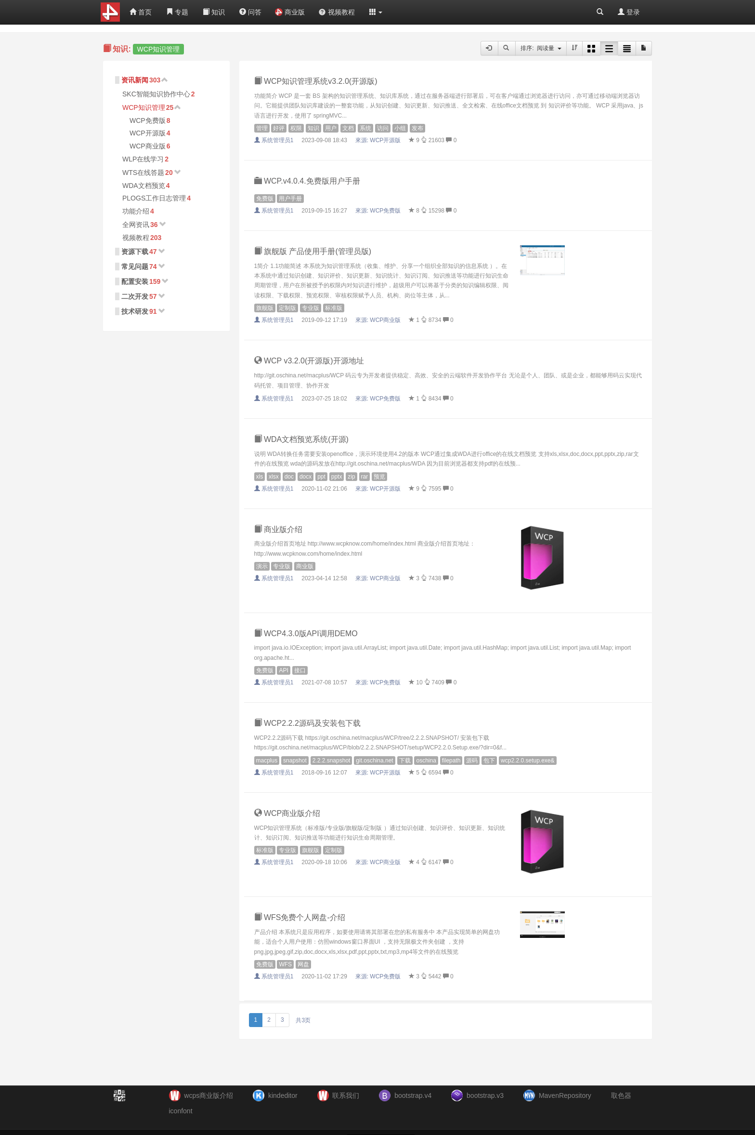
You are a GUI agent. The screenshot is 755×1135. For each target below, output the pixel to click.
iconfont (181, 1111)
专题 (177, 12)
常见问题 (134, 266)
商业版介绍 (278, 529)
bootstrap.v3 (485, 1095)
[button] (376, 12)
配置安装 (134, 281)
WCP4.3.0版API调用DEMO (306, 633)
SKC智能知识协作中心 (156, 94)
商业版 (290, 12)
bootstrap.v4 (412, 1095)
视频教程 (336, 12)
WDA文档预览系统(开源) (301, 439)
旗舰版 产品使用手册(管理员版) (313, 251)
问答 (250, 12)
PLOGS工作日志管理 (154, 198)
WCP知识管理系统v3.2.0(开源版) (316, 81)
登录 (629, 12)
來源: (379, 140)
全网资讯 (135, 224)
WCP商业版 (148, 146)
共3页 (303, 1020)
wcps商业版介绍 (208, 1095)
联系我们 (345, 1095)
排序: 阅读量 (541, 48)
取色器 (621, 1095)
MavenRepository (565, 1095)
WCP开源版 (148, 133)
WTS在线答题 (143, 172)
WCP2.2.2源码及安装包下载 (307, 723)
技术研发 (134, 311)
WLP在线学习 (143, 159)
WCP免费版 (148, 120)
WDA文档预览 (143, 185)
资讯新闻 (134, 80)
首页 (141, 12)
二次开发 (134, 296)
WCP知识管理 (143, 107)
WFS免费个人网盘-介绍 (299, 917)
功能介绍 (135, 211)
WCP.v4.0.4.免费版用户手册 (307, 181)
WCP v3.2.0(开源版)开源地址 (309, 361)
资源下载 (134, 251)
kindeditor (283, 1095)
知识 (214, 12)
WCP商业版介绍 (287, 813)
